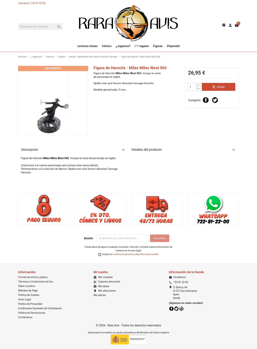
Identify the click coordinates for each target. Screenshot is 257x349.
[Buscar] (40, 26)
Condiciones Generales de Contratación (40, 308)
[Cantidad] (192, 87)
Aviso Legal (24, 299)
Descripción (73, 150)
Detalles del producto (184, 150)
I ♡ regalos (142, 46)
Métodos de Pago (28, 290)
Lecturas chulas (87, 46)
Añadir (218, 87)
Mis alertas (99, 295)
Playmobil (173, 46)
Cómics (106, 46)
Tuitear (215, 100)
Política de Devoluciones (31, 312)
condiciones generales (123, 254)
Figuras (158, 46)
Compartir (205, 100)
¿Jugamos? (123, 46)
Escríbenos (177, 277)
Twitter (176, 309)
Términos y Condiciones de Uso (35, 281)
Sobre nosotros (26, 286)
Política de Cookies (28, 295)
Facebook (171, 309)
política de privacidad (148, 254)
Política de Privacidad (30, 303)
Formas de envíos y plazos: (33, 277)
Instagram (181, 309)
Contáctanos (25, 317)
